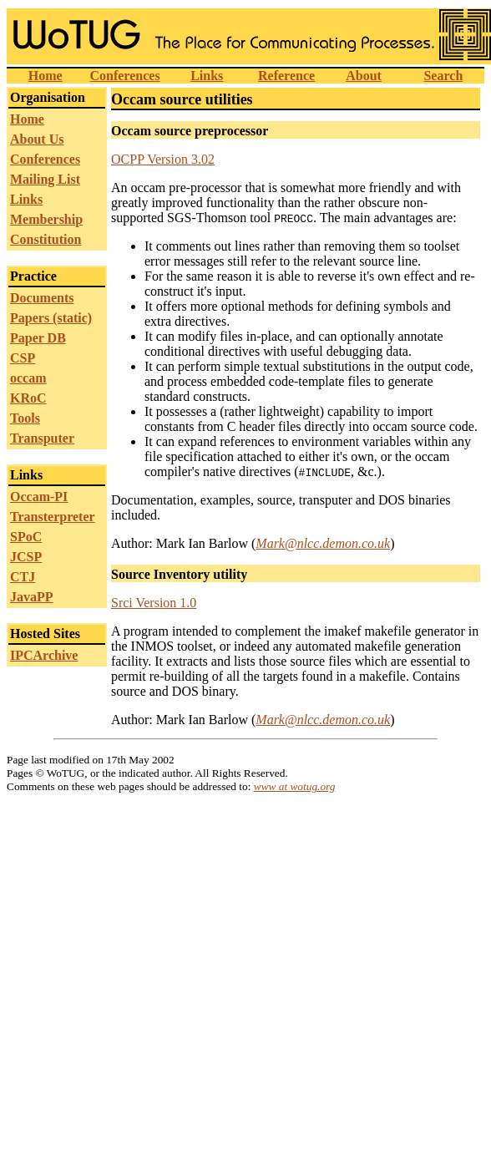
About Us (36, 139)
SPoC (26, 537)
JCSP (26, 557)
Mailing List (45, 179)
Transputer (42, 438)
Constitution (45, 239)
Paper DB (38, 338)
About (364, 75)
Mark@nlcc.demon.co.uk (323, 543)
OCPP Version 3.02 (163, 159)
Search (443, 75)
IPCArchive (44, 655)
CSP (22, 358)
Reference (286, 75)
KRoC (28, 398)
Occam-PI (39, 496)
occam (28, 378)
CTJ (22, 577)
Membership (46, 219)
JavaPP (31, 597)
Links (206, 75)
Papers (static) (51, 318)
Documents (41, 298)
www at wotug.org (295, 786)
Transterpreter (52, 516)
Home (45, 75)
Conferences (124, 75)
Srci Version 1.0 (153, 603)
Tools (25, 418)
